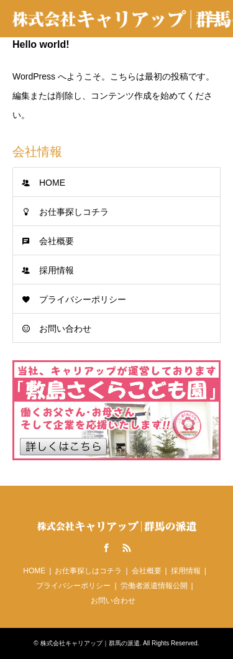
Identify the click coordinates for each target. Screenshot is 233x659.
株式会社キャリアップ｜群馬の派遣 (90, 643)
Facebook (106, 547)
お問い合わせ (65, 329)
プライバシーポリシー (82, 299)
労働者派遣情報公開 (154, 585)
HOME (52, 183)
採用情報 (56, 270)
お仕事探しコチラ (74, 212)
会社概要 (56, 241)
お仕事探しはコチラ (88, 570)
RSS (126, 547)
